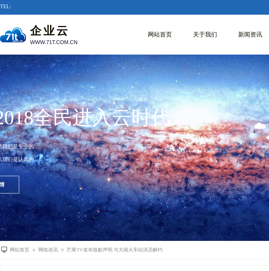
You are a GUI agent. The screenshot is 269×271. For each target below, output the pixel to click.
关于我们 (205, 34)
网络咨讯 (48, 250)
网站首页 (160, 34)
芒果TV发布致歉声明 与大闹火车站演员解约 (115, 250)
